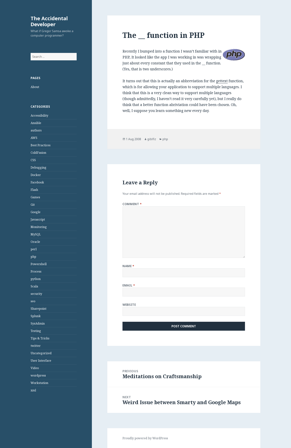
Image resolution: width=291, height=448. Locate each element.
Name (128, 266)
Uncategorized (41, 353)
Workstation (39, 383)
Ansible (36, 123)
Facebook (37, 182)
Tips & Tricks (40, 338)
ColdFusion (38, 153)
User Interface (41, 361)
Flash (34, 190)
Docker (36, 175)
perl (34, 249)
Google (35, 212)
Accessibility (39, 115)
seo (33, 301)
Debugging (38, 167)
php (33, 257)
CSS (33, 160)
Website (129, 305)
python (36, 279)
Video (35, 368)
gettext (222, 81)
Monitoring (39, 227)
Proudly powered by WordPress (145, 438)
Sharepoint (38, 309)
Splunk (36, 316)
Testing (36, 331)
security (36, 294)
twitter (36, 346)
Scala (34, 286)
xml (33, 390)
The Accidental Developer (49, 21)
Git (33, 205)
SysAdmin (38, 323)
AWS (34, 138)
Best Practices (40, 145)
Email (128, 285)
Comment (132, 204)
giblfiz (151, 139)
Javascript (38, 219)
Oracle (35, 242)
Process (36, 271)
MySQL (36, 234)
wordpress (38, 375)
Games (35, 197)
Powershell (39, 264)
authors (36, 130)
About (35, 87)
